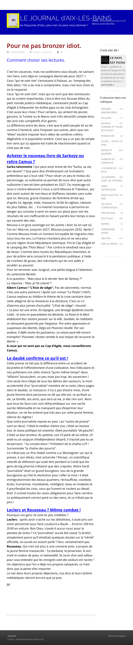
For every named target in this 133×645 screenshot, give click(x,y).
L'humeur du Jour (112, 170)
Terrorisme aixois (112, 231)
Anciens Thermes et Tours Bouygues (112, 127)
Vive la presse (112, 243)
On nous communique (112, 205)
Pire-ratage (112, 212)
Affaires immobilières (112, 110)
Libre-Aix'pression (112, 187)
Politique (112, 218)
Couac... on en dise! (112, 143)
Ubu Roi (112, 238)
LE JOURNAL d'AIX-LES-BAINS (65, 18)
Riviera (112, 223)
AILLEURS (112, 117)
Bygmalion (112, 135)
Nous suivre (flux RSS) (104, 23)
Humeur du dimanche (112, 161)
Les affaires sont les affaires (112, 178)
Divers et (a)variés (112, 152)
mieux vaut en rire (112, 196)
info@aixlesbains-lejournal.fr (113, 20)
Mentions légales (116, 635)
